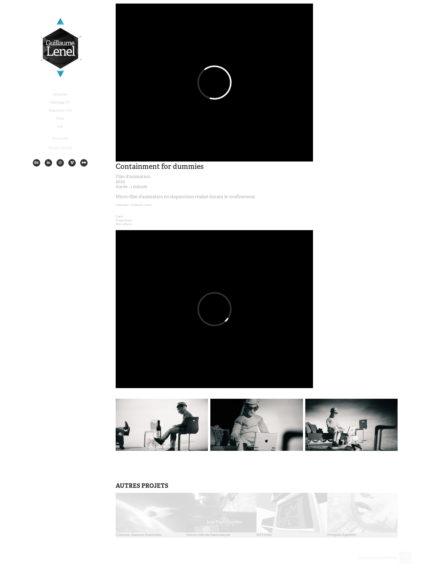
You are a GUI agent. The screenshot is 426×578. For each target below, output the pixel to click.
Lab (60, 126)
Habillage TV (60, 102)
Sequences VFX (60, 110)
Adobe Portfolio (386, 558)
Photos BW (60, 138)
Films (60, 118)
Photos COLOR (60, 148)
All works (60, 94)
